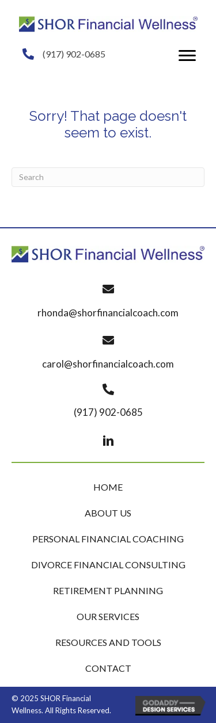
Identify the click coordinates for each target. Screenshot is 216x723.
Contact (108, 668)
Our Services (108, 616)
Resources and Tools (108, 642)
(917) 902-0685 (74, 53)
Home (108, 486)
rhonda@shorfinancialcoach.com (108, 313)
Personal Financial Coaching (108, 538)
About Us (108, 512)
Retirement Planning (108, 590)
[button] (187, 56)
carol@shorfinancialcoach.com (108, 364)
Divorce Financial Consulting (108, 564)
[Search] (108, 177)
